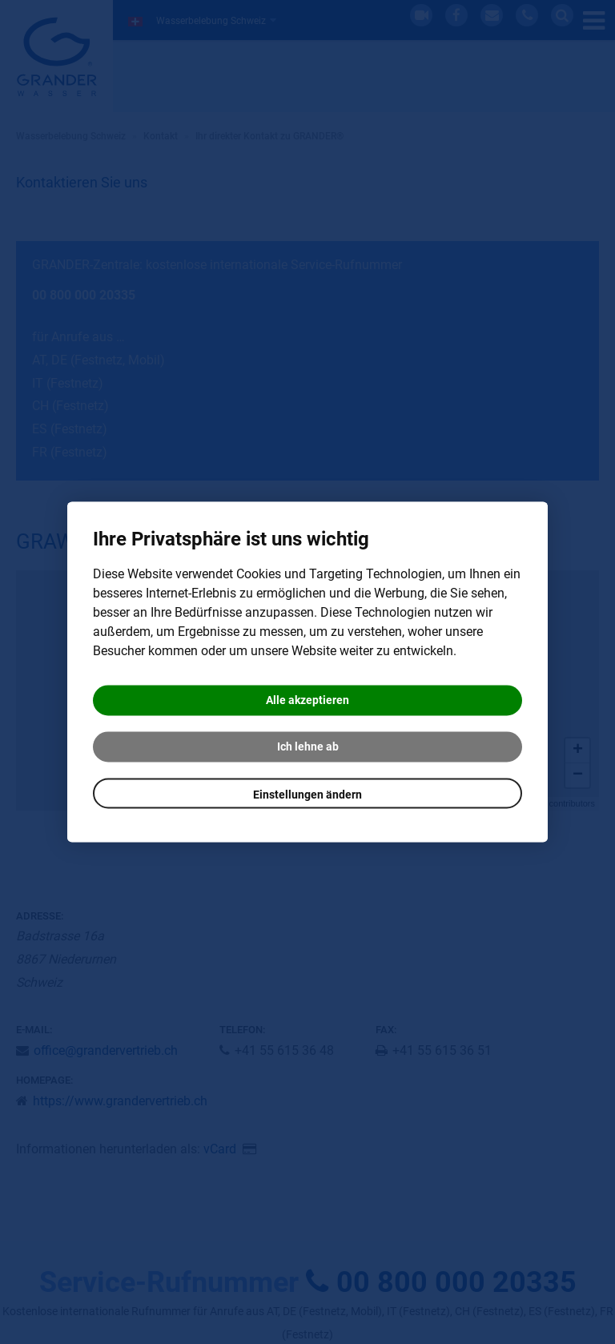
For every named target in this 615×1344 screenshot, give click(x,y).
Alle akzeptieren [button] (307, 700)
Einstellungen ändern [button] (307, 795)
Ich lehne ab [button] (308, 747)
